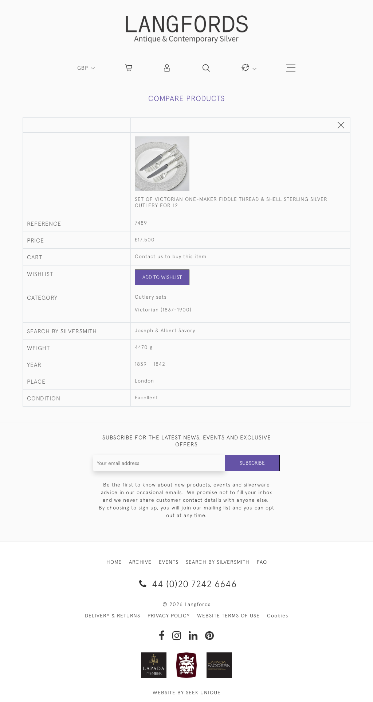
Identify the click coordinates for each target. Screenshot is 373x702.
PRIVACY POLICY (169, 615)
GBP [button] (83, 68)
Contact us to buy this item (171, 256)
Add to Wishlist (162, 277)
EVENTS (168, 562)
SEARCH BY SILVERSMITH (218, 562)
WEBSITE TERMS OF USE (228, 615)
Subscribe (252, 463)
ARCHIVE (140, 562)
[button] (167, 67)
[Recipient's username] (159, 463)
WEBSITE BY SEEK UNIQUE (187, 692)
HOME (114, 562)
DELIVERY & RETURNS (112, 615)
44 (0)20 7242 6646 (187, 583)
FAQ (262, 562)
